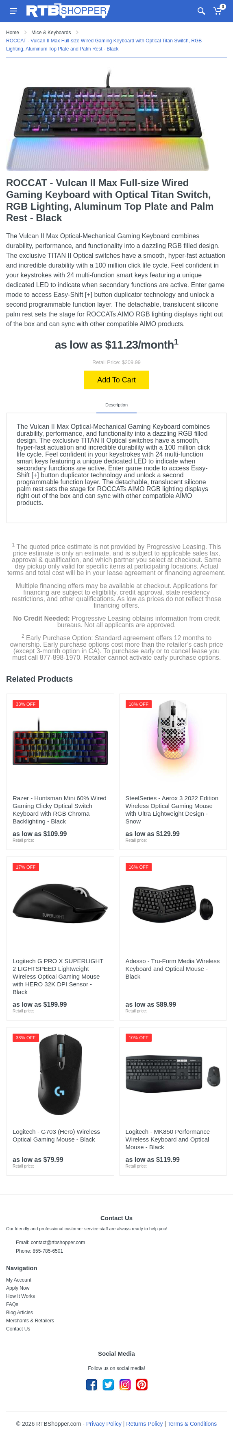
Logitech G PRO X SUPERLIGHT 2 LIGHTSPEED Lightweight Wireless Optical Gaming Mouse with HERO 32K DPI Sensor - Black (58, 976)
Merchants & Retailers (30, 1321)
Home (12, 32)
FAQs (12, 1304)
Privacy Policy (104, 1423)
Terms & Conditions (192, 1423)
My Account (18, 1280)
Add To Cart (116, 380)
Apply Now (17, 1288)
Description (116, 404)
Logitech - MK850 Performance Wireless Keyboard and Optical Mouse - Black (168, 1139)
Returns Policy (144, 1423)
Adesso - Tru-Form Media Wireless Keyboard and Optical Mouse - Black (173, 968)
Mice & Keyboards (51, 32)
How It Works (20, 1296)
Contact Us (18, 1329)
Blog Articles (19, 1312)
